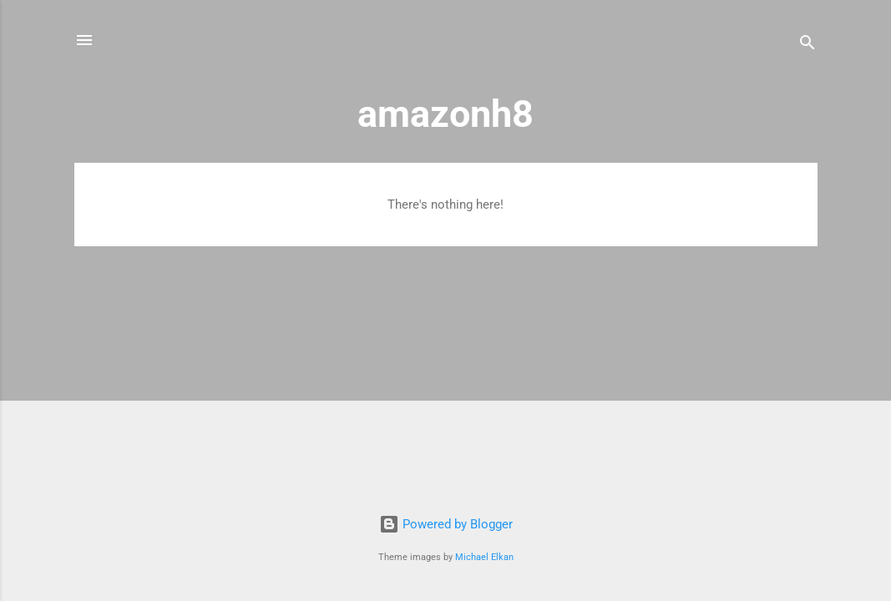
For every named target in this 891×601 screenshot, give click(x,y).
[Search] (807, 45)
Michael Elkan (484, 557)
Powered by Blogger (446, 524)
